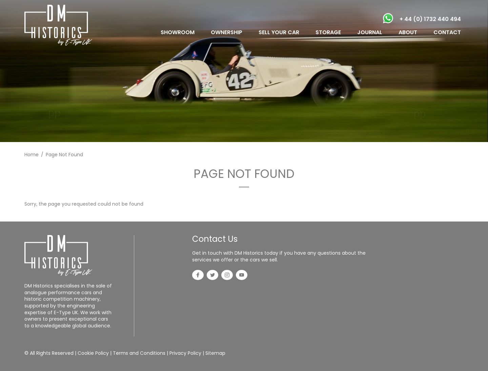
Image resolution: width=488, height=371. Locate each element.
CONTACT (447, 32)
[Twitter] (212, 275)
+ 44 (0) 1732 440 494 (430, 19)
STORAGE (328, 32)
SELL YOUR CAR (279, 32)
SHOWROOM (178, 32)
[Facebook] (198, 275)
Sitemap (215, 353)
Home (31, 154)
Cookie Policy (93, 353)
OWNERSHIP (226, 32)
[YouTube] (241, 275)
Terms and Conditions (139, 353)
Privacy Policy (185, 353)
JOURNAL (369, 32)
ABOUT (408, 32)
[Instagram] (227, 275)
